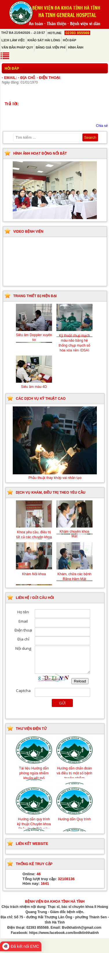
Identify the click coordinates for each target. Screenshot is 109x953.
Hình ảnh (75, 47)
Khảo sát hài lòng (43, 40)
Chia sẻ (102, 126)
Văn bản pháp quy (17, 47)
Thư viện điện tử (31, 729)
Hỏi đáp (69, 40)
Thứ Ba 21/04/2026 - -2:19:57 (23, 32)
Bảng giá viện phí (50, 47)
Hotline (69, 33)
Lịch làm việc (13, 40)
